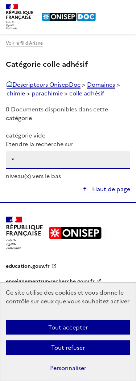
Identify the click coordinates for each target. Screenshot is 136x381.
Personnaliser (68, 368)
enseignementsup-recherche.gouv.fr (50, 281)
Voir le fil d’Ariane (24, 43)
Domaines (101, 84)
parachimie (47, 93)
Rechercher (111, 8)
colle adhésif (86, 93)
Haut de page (110, 189)
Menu (126, 8)
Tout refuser (68, 347)
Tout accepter (68, 327)
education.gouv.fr (28, 266)
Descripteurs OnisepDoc (46, 84)
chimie (16, 93)
